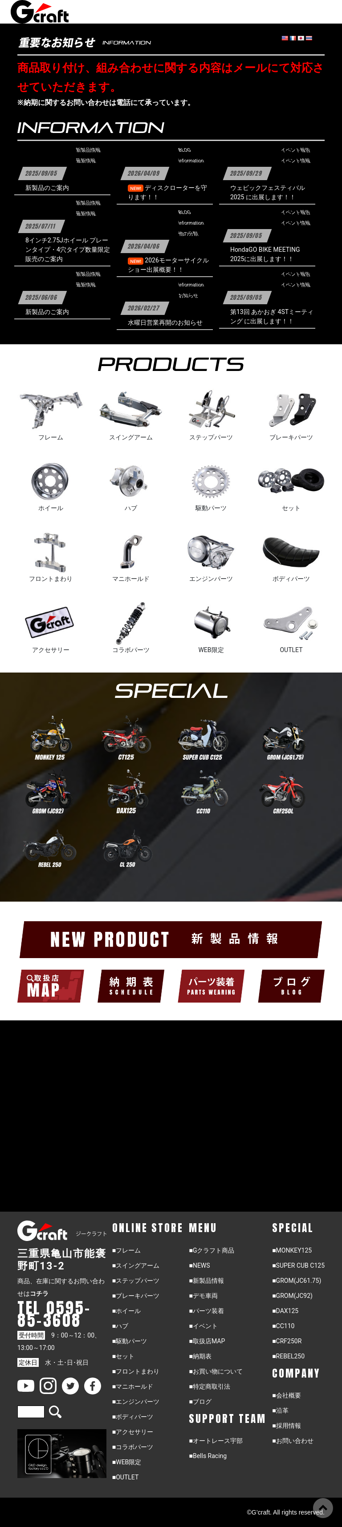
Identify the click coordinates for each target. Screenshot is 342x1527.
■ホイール (126, 1310)
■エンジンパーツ (135, 1401)
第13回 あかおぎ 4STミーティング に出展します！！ (272, 316)
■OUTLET (125, 1477)
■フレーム (126, 1250)
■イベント (203, 1326)
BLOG (184, 150)
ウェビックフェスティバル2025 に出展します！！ (267, 192)
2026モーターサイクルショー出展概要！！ (168, 265)
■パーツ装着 (206, 1310)
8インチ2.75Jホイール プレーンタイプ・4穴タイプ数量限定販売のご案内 (67, 249)
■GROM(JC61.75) (296, 1280)
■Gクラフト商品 (211, 1250)
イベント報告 (295, 150)
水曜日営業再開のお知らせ (165, 322)
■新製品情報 (206, 1280)
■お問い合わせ (292, 1440)
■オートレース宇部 (215, 1440)
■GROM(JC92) (292, 1295)
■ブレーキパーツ (135, 1295)
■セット (123, 1356)
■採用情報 (286, 1425)
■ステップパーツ (135, 1280)
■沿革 (280, 1410)
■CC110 (283, 1326)
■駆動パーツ (129, 1341)
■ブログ (200, 1401)
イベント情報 (295, 161)
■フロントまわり (135, 1371)
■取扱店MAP (207, 1341)
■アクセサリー (132, 1431)
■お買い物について (215, 1371)
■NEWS (199, 1265)
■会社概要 (286, 1395)
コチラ (39, 1293)
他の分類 (188, 234)
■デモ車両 (203, 1295)
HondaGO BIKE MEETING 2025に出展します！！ (265, 254)
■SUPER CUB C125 (298, 1265)
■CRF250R (286, 1341)
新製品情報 (88, 150)
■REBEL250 (288, 1356)
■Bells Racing (208, 1455)
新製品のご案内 (47, 187)
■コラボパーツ (132, 1446)
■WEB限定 (127, 1462)
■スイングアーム (135, 1265)
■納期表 (200, 1356)
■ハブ (120, 1326)
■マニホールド (132, 1386)
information (191, 161)
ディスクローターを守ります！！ (167, 192)
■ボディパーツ (132, 1416)
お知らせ (188, 295)
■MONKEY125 (292, 1250)
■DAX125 (285, 1310)
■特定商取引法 (209, 1386)
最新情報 (86, 161)
